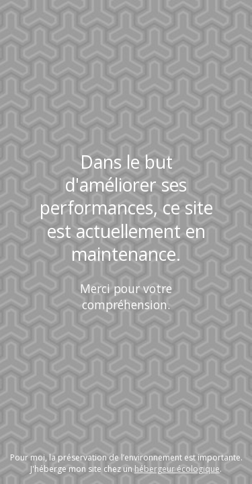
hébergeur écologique (177, 469)
